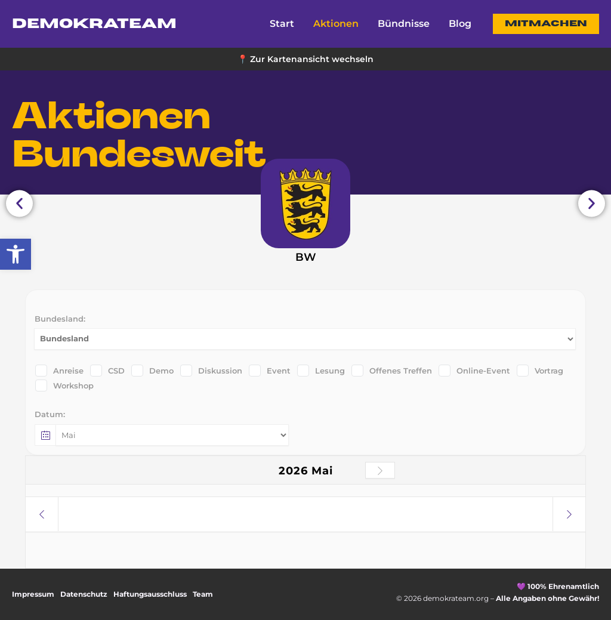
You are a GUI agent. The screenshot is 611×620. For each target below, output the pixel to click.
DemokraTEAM (94, 23)
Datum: (50, 414)
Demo (152, 371)
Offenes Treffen (391, 371)
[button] (546, 24)
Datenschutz (83, 594)
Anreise (59, 371)
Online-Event (474, 371)
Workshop (64, 385)
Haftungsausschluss (150, 594)
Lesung (321, 371)
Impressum (33, 594)
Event (270, 371)
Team (203, 594)
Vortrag (540, 371)
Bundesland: (60, 318)
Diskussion (211, 371)
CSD (107, 371)
